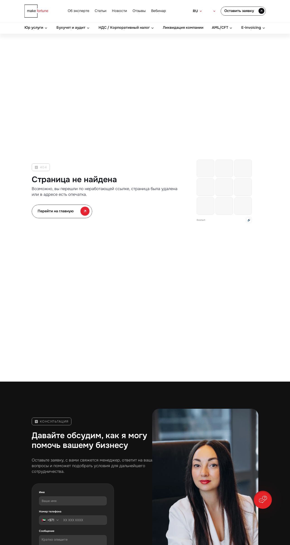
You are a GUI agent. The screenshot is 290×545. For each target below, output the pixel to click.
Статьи (100, 10)
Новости (119, 10)
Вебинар (158, 10)
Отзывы (139, 10)
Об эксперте (78, 10)
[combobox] (51, 520)
